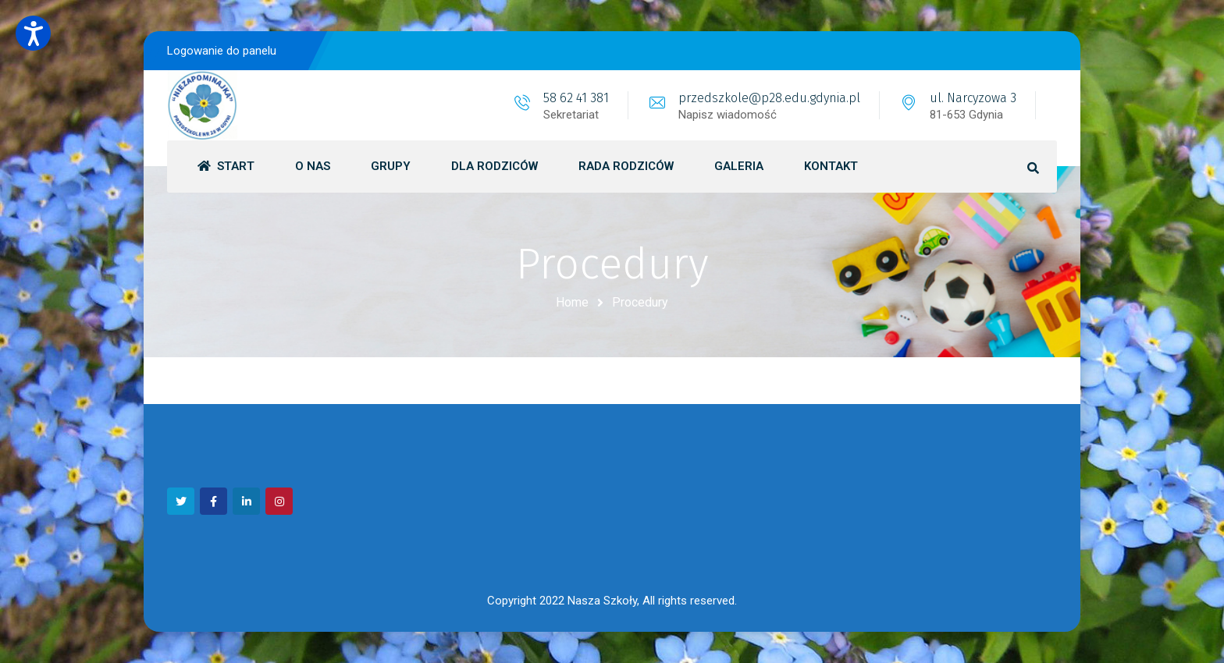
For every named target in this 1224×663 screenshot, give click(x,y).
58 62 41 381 (576, 97)
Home (572, 302)
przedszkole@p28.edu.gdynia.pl (769, 97)
